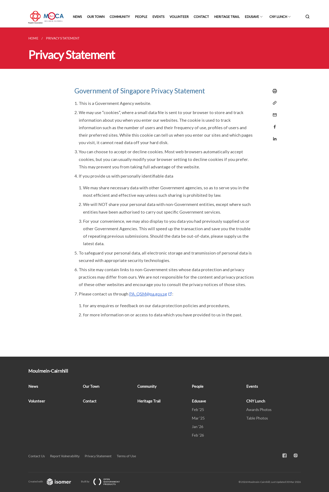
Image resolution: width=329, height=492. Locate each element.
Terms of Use (126, 456)
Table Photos (257, 418)
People (141, 17)
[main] (164, 192)
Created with (53, 481)
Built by (104, 481)
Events (158, 17)
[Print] (273, 91)
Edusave (252, 17)
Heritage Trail (227, 17)
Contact (201, 17)
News (77, 17)
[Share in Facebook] (273, 124)
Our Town (95, 17)
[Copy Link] (273, 103)
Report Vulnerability (65, 456)
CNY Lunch (278, 17)
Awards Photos (259, 409)
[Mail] (273, 112)
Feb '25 (198, 409)
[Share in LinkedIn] (273, 136)
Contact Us (36, 456)
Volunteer (179, 17)
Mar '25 (198, 418)
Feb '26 (198, 435)
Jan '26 (197, 426)
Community (120, 17)
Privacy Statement (98, 456)
